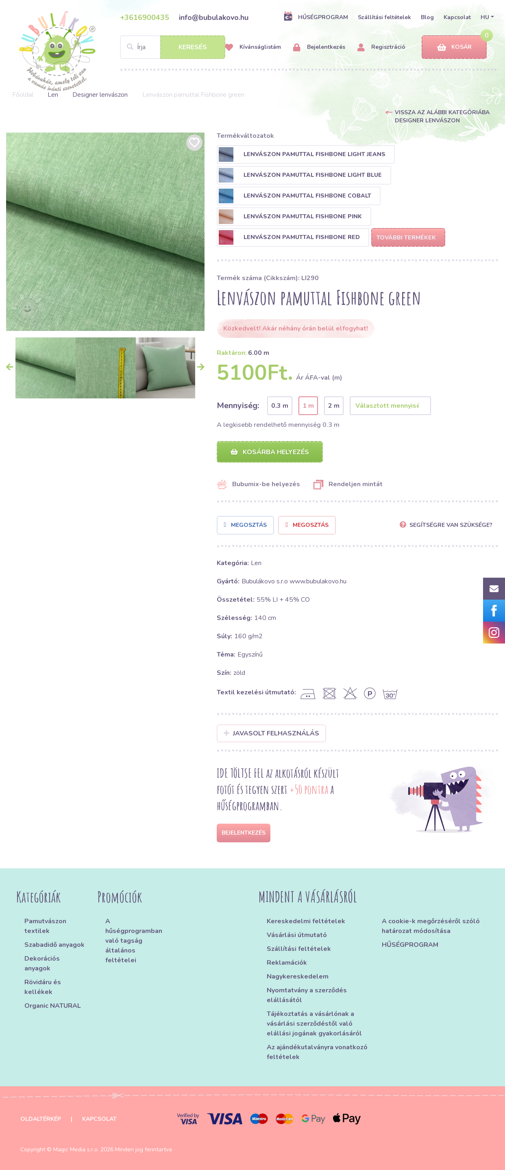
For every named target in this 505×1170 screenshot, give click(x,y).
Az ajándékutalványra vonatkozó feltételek (317, 1052)
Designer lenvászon (100, 94)
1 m (308, 405)
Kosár (454, 47)
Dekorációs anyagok (42, 963)
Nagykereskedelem (298, 976)
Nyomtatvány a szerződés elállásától (307, 995)
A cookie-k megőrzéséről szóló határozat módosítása (431, 926)
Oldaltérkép (40, 1119)
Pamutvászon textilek (45, 926)
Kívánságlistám (253, 47)
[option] (105, 232)
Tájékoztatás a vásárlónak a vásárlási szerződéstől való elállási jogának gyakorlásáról (314, 1023)
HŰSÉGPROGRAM (315, 17)
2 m (334, 405)
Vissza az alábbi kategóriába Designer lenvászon (442, 116)
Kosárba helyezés (270, 452)
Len (53, 94)
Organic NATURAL (52, 1005)
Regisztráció (381, 47)
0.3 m (279, 405)
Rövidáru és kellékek (42, 987)
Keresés (192, 47)
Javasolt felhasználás (272, 733)
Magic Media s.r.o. (76, 1149)
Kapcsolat (457, 17)
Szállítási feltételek (384, 17)
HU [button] (485, 17)
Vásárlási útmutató (297, 935)
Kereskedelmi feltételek (306, 921)
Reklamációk (287, 962)
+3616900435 (144, 17)
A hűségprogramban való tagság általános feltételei (133, 941)
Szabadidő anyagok (54, 944)
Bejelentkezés (319, 47)
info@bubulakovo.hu (213, 17)
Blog (427, 17)
